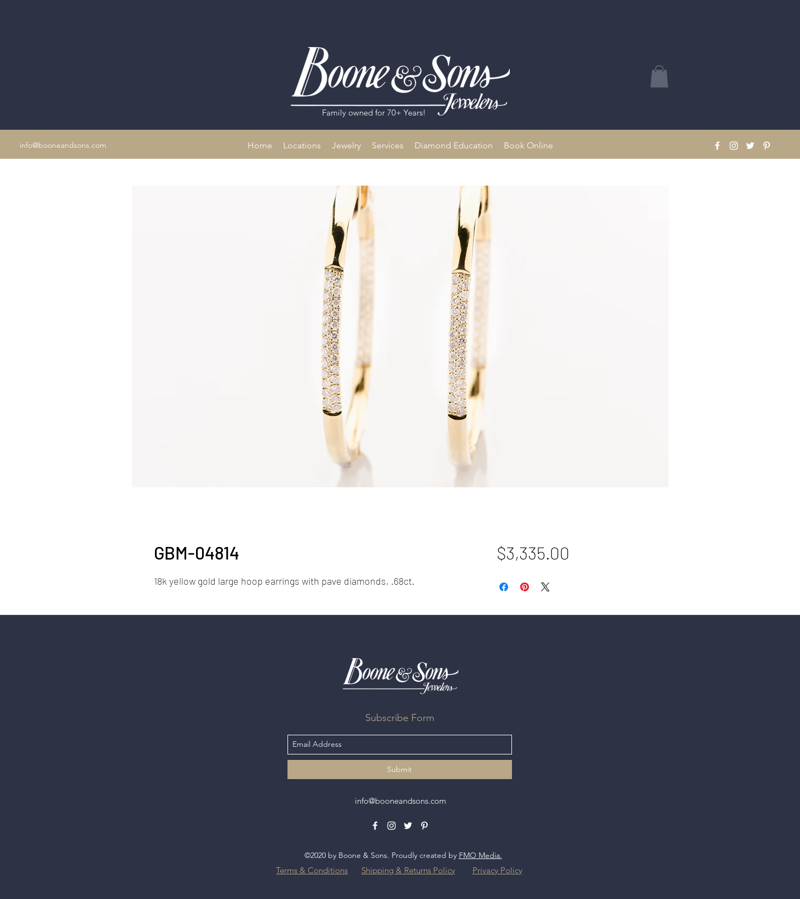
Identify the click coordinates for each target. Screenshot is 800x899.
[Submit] (399, 769)
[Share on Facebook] (503, 586)
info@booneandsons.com (63, 145)
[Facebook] (717, 145)
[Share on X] (545, 586)
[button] (302, 145)
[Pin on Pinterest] (524, 586)
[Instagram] (733, 145)
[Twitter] (750, 145)
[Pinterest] (766, 145)
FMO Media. (480, 855)
